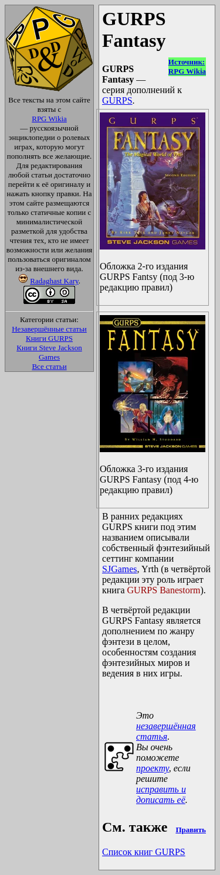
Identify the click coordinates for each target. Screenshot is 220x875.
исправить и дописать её (161, 794)
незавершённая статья (166, 731)
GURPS (117, 100)
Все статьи (49, 366)
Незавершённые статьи (49, 328)
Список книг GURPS (143, 852)
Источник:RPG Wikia (187, 66)
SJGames (119, 569)
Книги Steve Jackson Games (49, 352)
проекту (152, 768)
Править (190, 829)
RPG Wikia (49, 118)
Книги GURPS (49, 338)
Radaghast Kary (54, 280)
